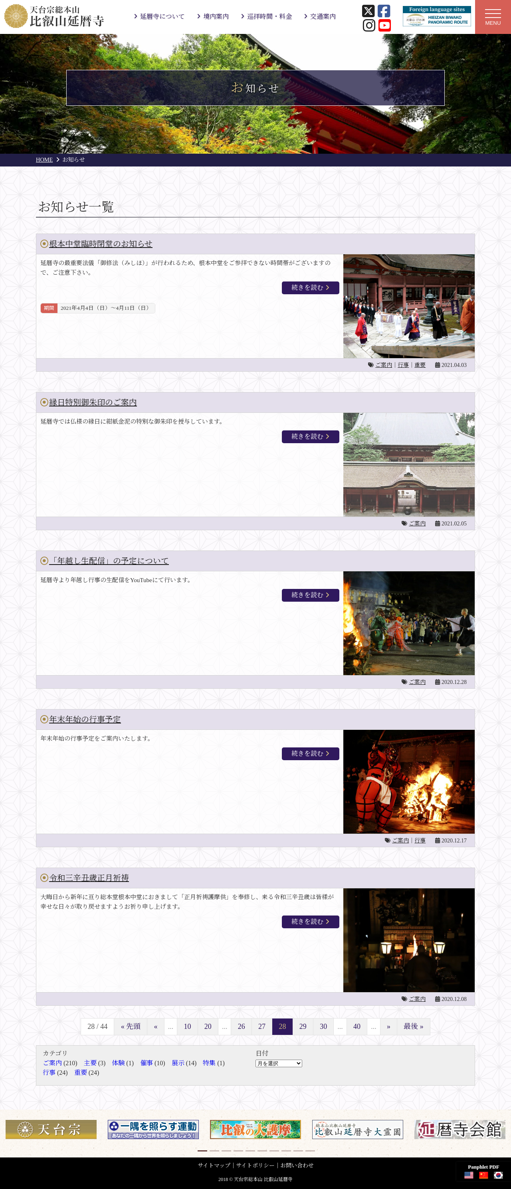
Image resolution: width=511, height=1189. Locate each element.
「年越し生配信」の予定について (109, 561)
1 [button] (202, 1149)
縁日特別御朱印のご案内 (93, 402)
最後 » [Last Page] (414, 1026)
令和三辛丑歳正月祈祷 (89, 878)
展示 (178, 1063)
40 (356, 1026)
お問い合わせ (297, 1166)
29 (303, 1026)
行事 (403, 365)
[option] (51, 1129)
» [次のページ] (388, 1026)
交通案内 (323, 16)
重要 (420, 365)
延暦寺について (162, 16)
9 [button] (297, 1149)
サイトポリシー (255, 1166)
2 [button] (214, 1149)
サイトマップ (214, 1166)
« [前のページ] (156, 1026)
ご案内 (383, 365)
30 (323, 1026)
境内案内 (216, 16)
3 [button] (226, 1149)
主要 (90, 1063)
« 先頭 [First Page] (131, 1026)
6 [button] (261, 1149)
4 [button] (238, 1149)
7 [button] (273, 1149)
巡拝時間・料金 (269, 16)
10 (187, 1026)
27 (261, 1026)
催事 (146, 1063)
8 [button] (285, 1149)
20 (208, 1026)
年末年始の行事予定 (85, 719)
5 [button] (250, 1149)
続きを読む (307, 287)
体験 (118, 1063)
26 (241, 1026)
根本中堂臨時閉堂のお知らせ (101, 244)
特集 (209, 1063)
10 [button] (309, 1149)
